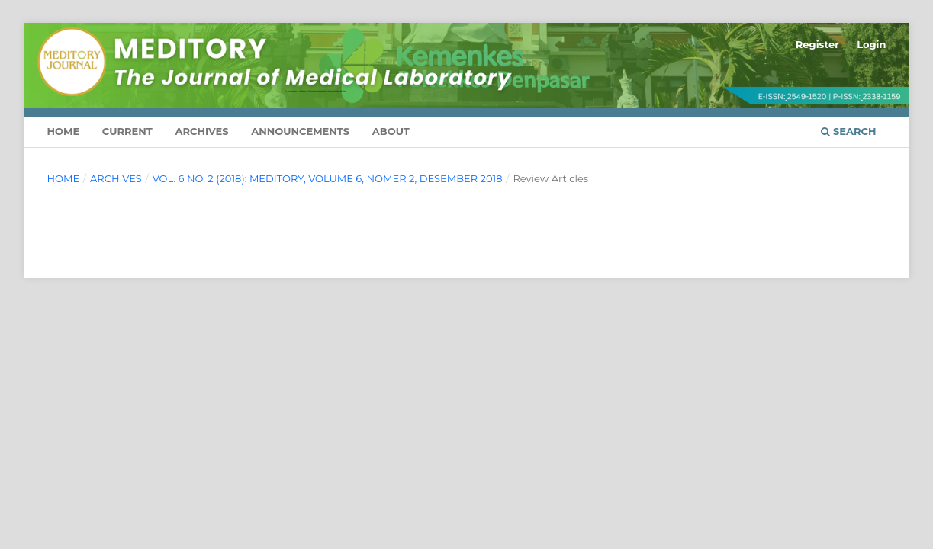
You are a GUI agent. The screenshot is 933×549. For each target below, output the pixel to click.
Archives (202, 131)
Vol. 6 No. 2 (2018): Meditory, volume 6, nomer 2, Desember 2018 (328, 178)
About (391, 131)
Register (817, 44)
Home (63, 178)
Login (871, 44)
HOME (63, 131)
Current (127, 131)
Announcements (300, 131)
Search (848, 131)
